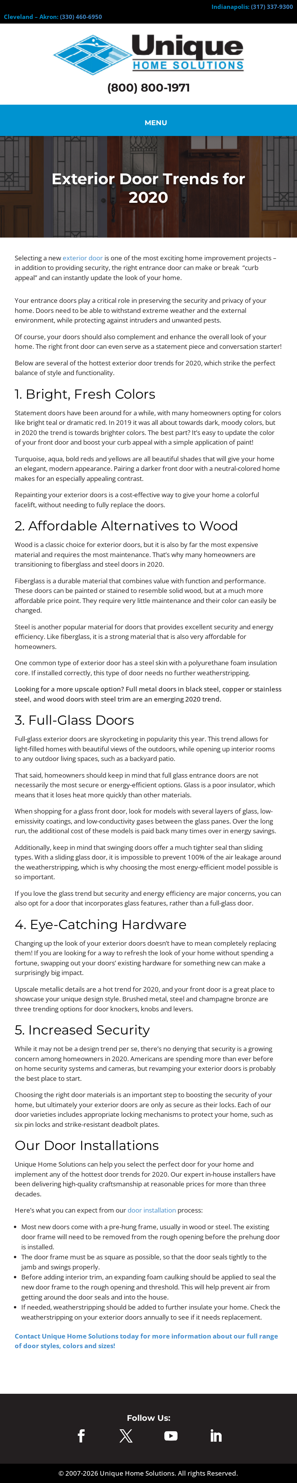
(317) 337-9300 (272, 6)
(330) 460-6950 (81, 16)
